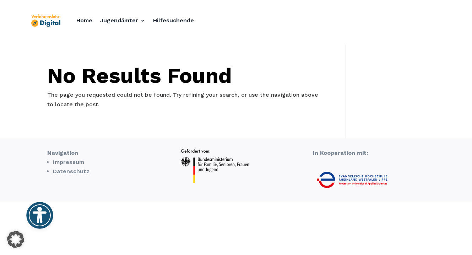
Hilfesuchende (173, 20)
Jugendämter (119, 20)
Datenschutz (71, 171)
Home (84, 20)
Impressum (68, 162)
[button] (15, 239)
